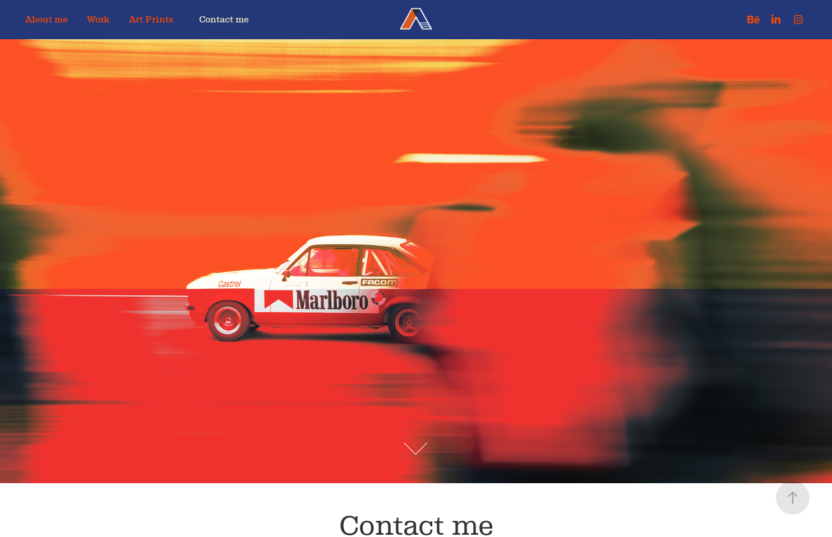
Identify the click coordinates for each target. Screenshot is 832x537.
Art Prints (151, 19)
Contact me (224, 19)
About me (46, 19)
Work (98, 19)
